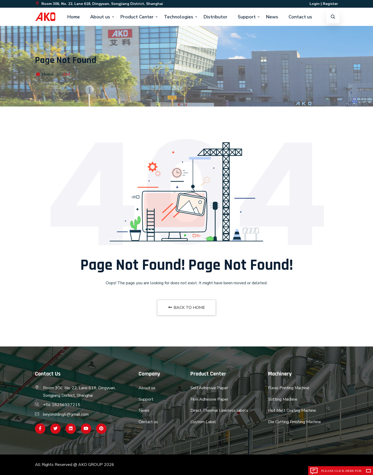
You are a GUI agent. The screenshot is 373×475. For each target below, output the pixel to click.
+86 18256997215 (61, 405)
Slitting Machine (282, 399)
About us (100, 17)
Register (330, 3)
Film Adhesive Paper (209, 399)
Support (247, 17)
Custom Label (203, 422)
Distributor (215, 17)
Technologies (178, 17)
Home (73, 17)
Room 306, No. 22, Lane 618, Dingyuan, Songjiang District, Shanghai (99, 3)
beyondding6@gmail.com (66, 414)
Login (315, 3)
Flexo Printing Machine (288, 388)
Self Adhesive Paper (209, 388)
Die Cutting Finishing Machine (294, 422)
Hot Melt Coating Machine (292, 410)
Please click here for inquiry (341, 472)
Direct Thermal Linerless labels (219, 410)
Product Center (137, 17)
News (272, 17)
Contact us (300, 17)
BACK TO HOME (186, 307)
